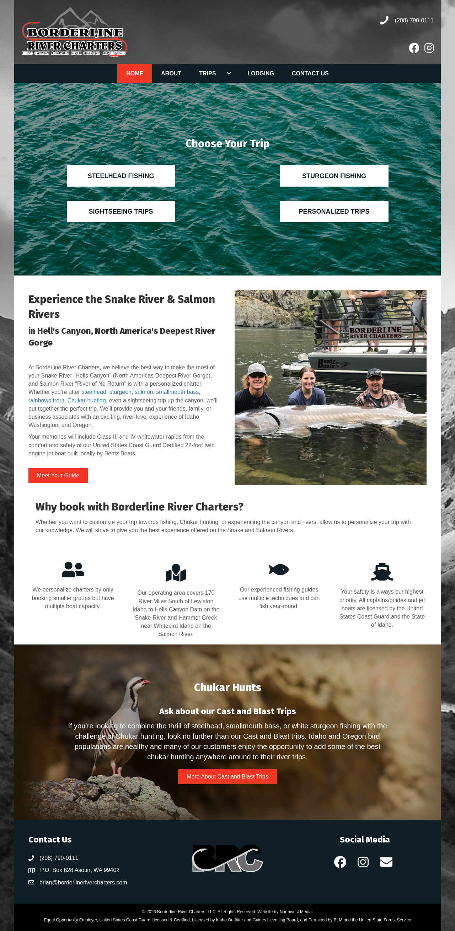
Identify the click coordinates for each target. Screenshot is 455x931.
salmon (144, 392)
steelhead (93, 392)
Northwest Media (296, 911)
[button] (340, 862)
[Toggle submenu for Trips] (229, 73)
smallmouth (171, 392)
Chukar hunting (86, 400)
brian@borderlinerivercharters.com (83, 882)
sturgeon (120, 392)
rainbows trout (46, 400)
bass (193, 392)
